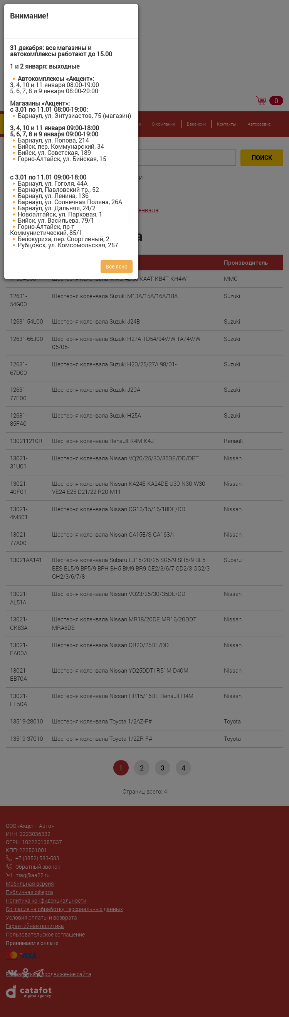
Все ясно (117, 266)
